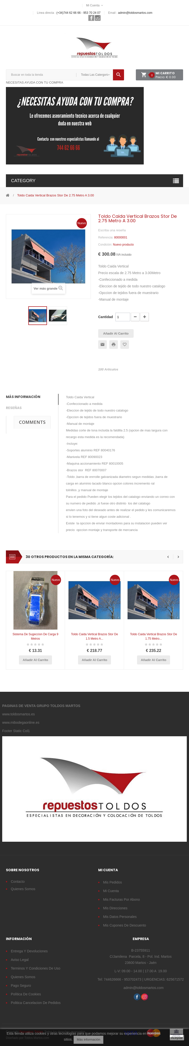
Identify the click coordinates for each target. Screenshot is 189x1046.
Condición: (105, 244)
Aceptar (177, 1038)
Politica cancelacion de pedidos (36, 1003)
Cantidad (105, 317)
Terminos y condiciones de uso (35, 968)
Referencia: (105, 237)
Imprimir (113, 344)
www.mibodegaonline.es (20, 722)
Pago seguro (21, 985)
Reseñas (14, 407)
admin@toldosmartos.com (135, 13)
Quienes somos (23, 977)
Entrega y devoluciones (29, 951)
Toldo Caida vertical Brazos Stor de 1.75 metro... (153, 636)
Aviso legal (20, 960)
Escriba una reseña (112, 230)
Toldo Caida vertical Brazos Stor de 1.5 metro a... (94, 636)
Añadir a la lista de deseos (124, 344)
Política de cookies (26, 994)
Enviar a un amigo (102, 344)
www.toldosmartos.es (18, 714)
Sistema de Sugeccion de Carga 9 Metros (35, 636)
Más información (88, 1039)
